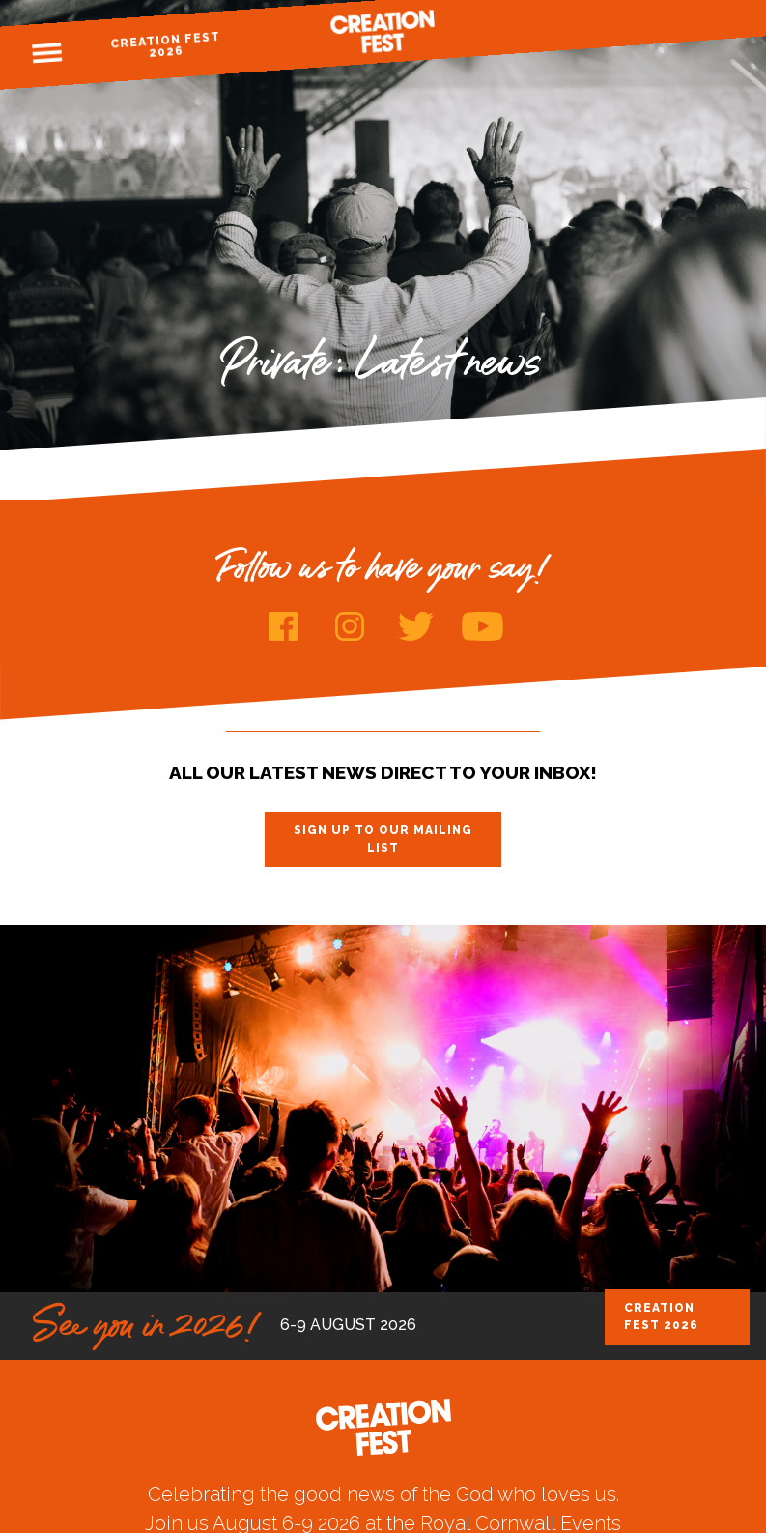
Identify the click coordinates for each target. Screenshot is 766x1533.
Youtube (482, 626)
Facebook (282, 626)
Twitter (415, 626)
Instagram (349, 626)
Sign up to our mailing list (383, 839)
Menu (47, 53)
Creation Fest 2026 (165, 45)
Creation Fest (383, 31)
